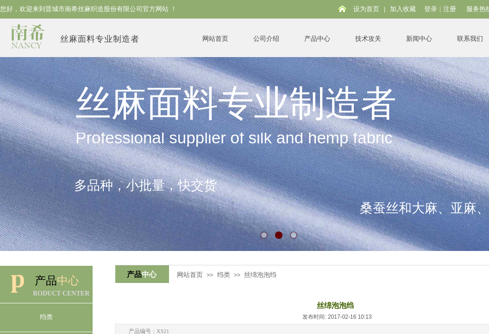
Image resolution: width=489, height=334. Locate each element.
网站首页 (215, 38)
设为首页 (366, 9)
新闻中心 (419, 38)
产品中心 (317, 38)
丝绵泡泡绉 (260, 274)
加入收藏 (403, 9)
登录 (430, 9)
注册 (449, 9)
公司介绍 (266, 38)
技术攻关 (368, 38)
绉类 (223, 274)
